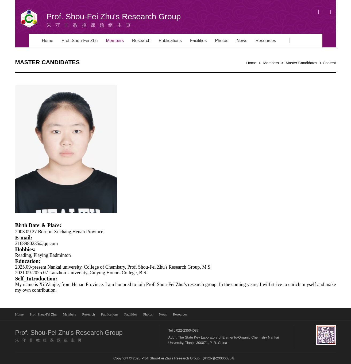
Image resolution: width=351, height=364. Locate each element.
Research (141, 40)
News (242, 40)
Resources (266, 40)
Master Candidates (301, 63)
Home (47, 40)
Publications (170, 40)
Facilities (198, 40)
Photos (221, 40)
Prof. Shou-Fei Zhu (79, 40)
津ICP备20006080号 (219, 358)
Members (115, 40)
